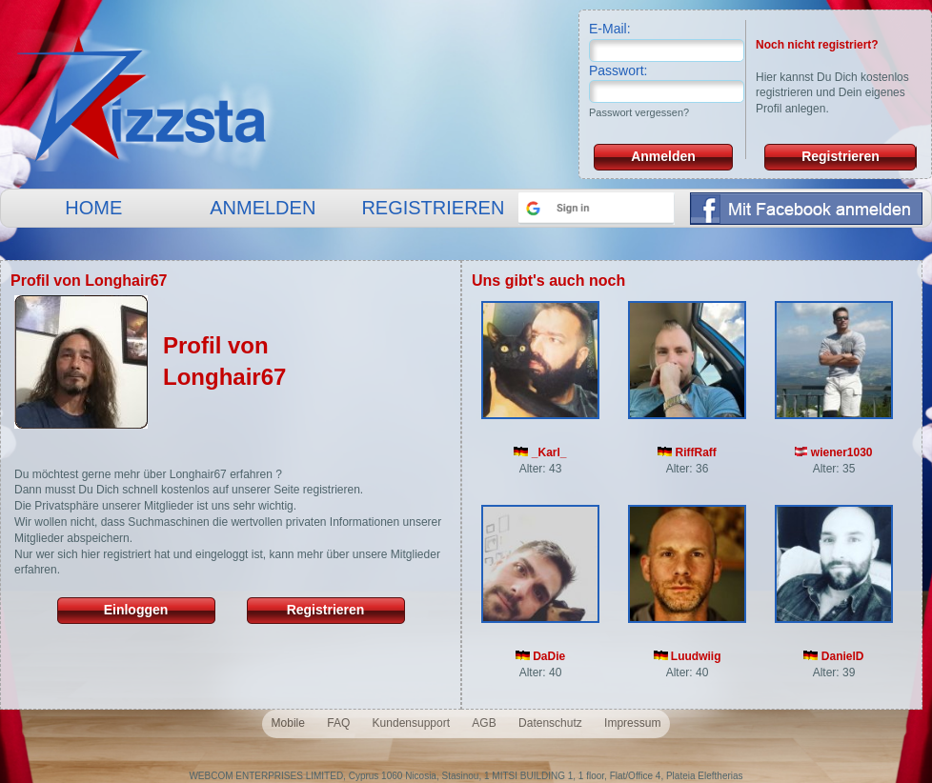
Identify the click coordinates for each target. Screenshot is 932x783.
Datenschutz (550, 723)
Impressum (632, 723)
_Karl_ (540, 452)
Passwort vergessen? (639, 112)
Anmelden (663, 156)
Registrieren (840, 156)
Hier (766, 77)
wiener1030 (833, 452)
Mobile (288, 723)
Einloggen (136, 609)
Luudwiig (687, 656)
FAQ (338, 723)
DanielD (833, 656)
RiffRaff (687, 452)
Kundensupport (411, 723)
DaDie (540, 656)
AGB (484, 723)
